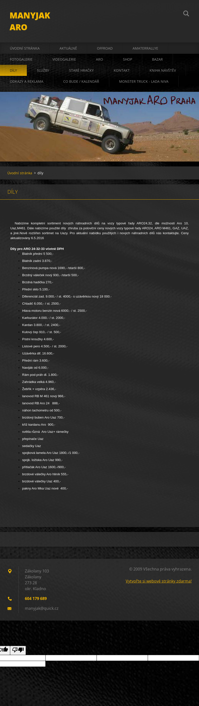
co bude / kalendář (81, 82)
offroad (105, 49)
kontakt (122, 71)
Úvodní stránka (25, 49)
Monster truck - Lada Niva (143, 82)
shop (127, 60)
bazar (157, 60)
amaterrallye (145, 49)
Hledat (186, 14)
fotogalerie (21, 60)
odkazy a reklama (26, 82)
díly (13, 71)
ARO (99, 60)
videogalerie (64, 60)
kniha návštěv (163, 71)
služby (43, 71)
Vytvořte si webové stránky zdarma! (159, 581)
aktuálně (68, 49)
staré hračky (81, 71)
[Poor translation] (18, 651)
